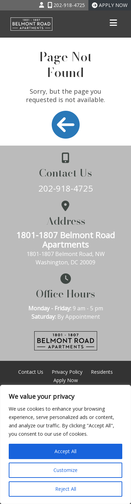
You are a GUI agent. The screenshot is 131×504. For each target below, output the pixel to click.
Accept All (65, 451)
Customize (65, 470)
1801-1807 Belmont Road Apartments (65, 239)
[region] (65, 444)
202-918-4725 (65, 188)
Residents (102, 372)
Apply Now (65, 380)
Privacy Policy (67, 372)
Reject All (65, 489)
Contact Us (30, 372)
